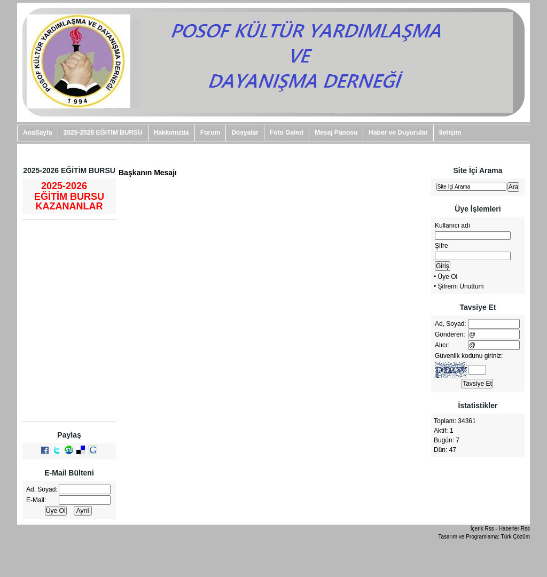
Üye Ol (448, 276)
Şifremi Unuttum (461, 286)
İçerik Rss (482, 529)
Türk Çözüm (515, 537)
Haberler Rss (514, 529)
